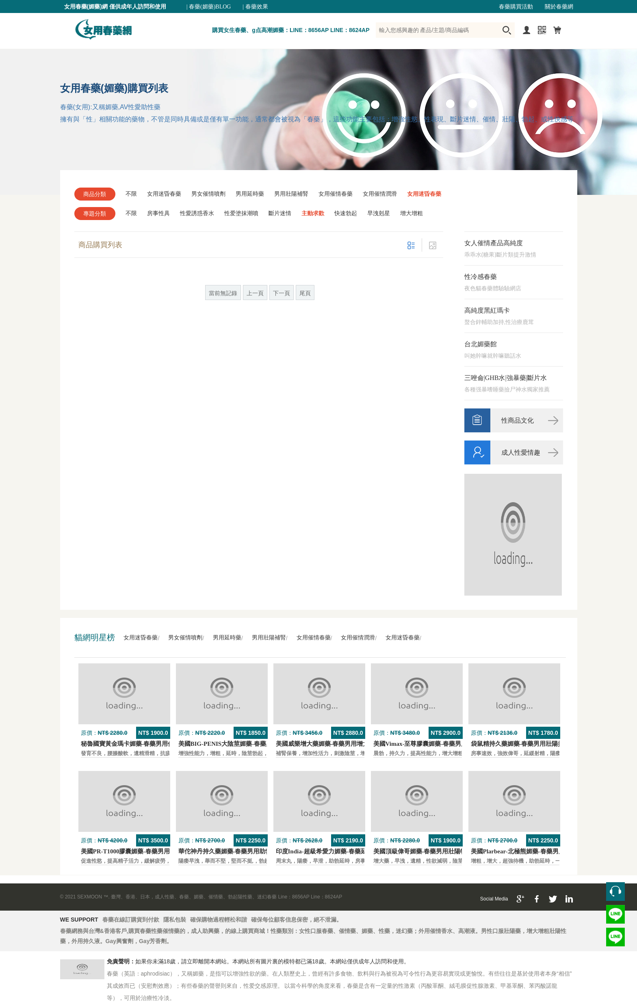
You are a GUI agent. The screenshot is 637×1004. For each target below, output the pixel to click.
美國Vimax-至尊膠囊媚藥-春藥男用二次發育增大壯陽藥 (447, 744)
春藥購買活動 (516, 7)
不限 (131, 194)
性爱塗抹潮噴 (241, 213)
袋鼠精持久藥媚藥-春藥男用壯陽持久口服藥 (530, 744)
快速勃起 (345, 213)
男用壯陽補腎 (291, 194)
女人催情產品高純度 (493, 243)
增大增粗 (411, 213)
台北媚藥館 (480, 344)
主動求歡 (312, 213)
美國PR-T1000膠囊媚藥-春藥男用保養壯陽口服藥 (147, 851)
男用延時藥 (250, 194)
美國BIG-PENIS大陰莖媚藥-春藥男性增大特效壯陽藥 (249, 744)
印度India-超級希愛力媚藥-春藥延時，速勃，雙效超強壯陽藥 (358, 851)
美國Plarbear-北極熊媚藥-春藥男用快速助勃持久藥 (539, 851)
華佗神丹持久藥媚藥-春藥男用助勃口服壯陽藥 (240, 851)
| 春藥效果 (255, 7)
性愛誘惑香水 (197, 213)
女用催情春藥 (335, 194)
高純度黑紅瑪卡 (487, 310)
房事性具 (158, 213)
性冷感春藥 (480, 276)
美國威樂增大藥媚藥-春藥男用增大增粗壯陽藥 (338, 744)
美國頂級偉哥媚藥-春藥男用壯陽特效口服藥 (432, 851)
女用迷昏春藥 (164, 194)
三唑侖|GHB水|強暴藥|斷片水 (505, 377)
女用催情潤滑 (380, 194)
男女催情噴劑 (208, 194)
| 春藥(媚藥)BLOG (208, 7)
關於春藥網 (559, 7)
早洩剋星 (378, 213)
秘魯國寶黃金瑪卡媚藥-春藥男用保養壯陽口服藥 (146, 744)
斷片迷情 (280, 213)
